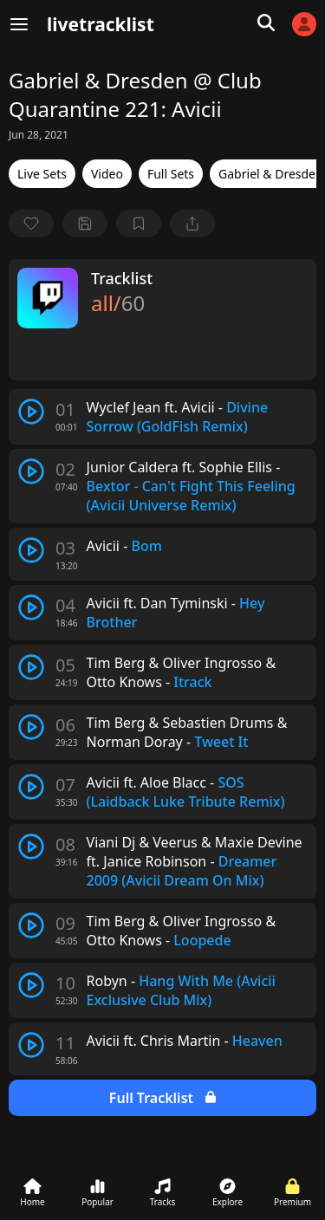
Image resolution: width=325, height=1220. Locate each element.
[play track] (31, 411)
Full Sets (170, 173)
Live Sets (42, 173)
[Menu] (19, 24)
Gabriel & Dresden (270, 173)
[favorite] (31, 223)
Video (107, 173)
